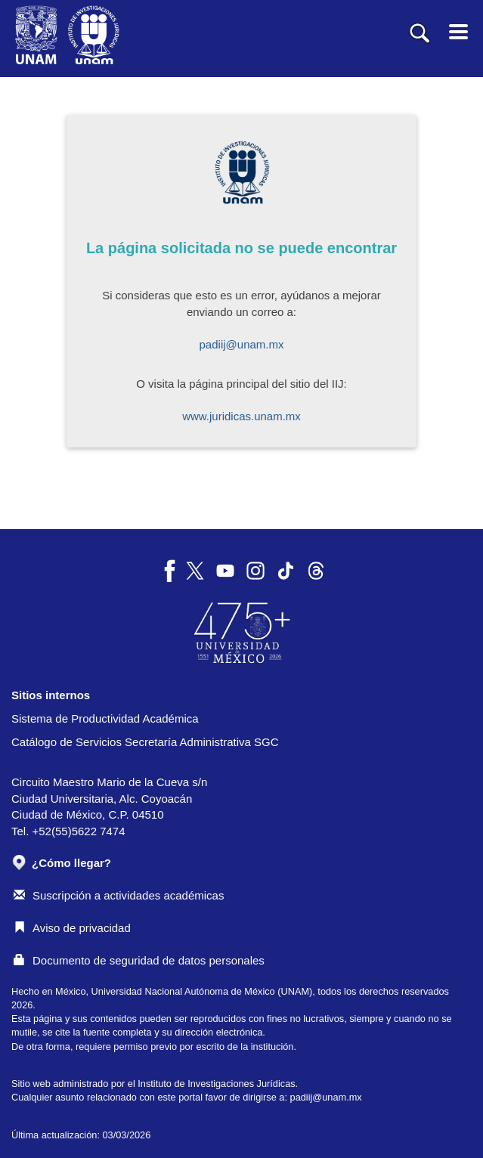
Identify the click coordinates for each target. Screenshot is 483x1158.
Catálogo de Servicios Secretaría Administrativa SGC (145, 741)
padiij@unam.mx (242, 344)
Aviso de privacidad (72, 927)
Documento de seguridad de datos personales (139, 960)
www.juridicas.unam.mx (241, 416)
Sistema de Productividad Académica (105, 718)
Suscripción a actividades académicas (119, 895)
